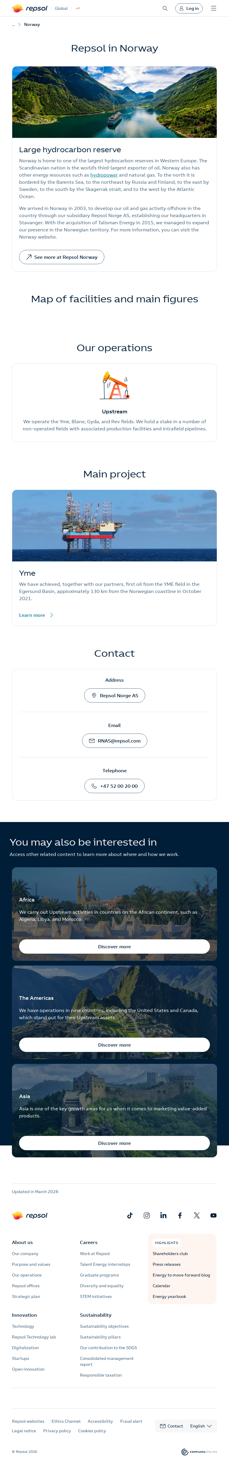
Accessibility (100, 1426)
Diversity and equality (102, 1285)
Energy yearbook (169, 1296)
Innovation (24, 1315)
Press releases (167, 1264)
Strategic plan (26, 1296)
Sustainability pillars (100, 1337)
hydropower (104, 175)
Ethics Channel (66, 1426)
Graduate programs (99, 1275)
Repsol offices (26, 1285)
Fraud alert (131, 1426)
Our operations (27, 1275)
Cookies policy (92, 1436)
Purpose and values (31, 1264)
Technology (23, 1326)
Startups (20, 1358)
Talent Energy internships (105, 1264)
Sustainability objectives (104, 1326)
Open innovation (28, 1369)
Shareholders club (170, 1253)
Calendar (162, 1285)
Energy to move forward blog (181, 1275)
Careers (89, 1242)
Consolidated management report (107, 1361)
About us (22, 1242)
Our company (25, 1253)
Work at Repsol (95, 1253)
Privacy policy (57, 1436)
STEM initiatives (96, 1296)
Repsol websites (28, 1426)
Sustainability (96, 1315)
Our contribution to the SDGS (108, 1347)
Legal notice (24, 1436)
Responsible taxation (101, 1375)
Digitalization (25, 1347)
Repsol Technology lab (34, 1337)
